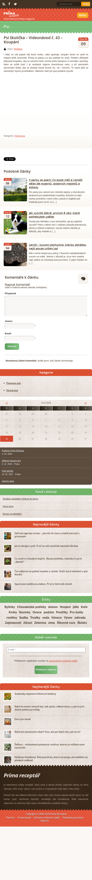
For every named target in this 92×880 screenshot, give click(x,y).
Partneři (10, 817)
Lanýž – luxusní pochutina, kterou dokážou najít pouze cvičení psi (57, 246)
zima (51, 622)
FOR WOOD (7, 471)
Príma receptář (11, 14)
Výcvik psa (19, 136)
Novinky (25, 612)
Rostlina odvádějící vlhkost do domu (20, 499)
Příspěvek (10, 293)
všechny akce (8, 481)
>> (85, 403)
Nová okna (8, 506)
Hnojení (65, 607)
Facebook (9, 4)
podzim (49, 612)
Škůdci (82, 622)
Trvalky (35, 617)
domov (53, 607)
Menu (82, 15)
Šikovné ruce (66, 622)
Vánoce (56, 617)
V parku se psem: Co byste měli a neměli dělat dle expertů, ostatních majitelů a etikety (55, 183)
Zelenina (40, 622)
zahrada (80, 617)
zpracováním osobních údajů (63, 661)
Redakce (18, 49)
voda (45, 617)
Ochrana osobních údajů (47, 817)
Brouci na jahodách (12, 514)
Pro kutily (76, 612)
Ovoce (37, 612)
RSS (4, 4)
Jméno (9, 321)
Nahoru (45, 820)
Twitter (15, 4)
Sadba (23, 617)
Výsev (68, 617)
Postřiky (62, 612)
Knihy (13, 612)
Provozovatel (24, 817)
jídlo (76, 607)
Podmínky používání (72, 817)
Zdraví (27, 622)
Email (8, 333)
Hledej (86, 4)
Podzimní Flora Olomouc (13, 450)
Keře (84, 607)
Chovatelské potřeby (31, 607)
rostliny (11, 617)
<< (7, 403)
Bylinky (10, 607)
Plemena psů (13, 383)
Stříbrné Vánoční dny (11, 461)
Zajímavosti (13, 622)
